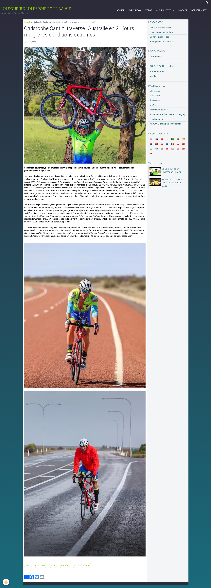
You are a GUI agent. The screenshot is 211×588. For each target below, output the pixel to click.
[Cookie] (6, 582)
